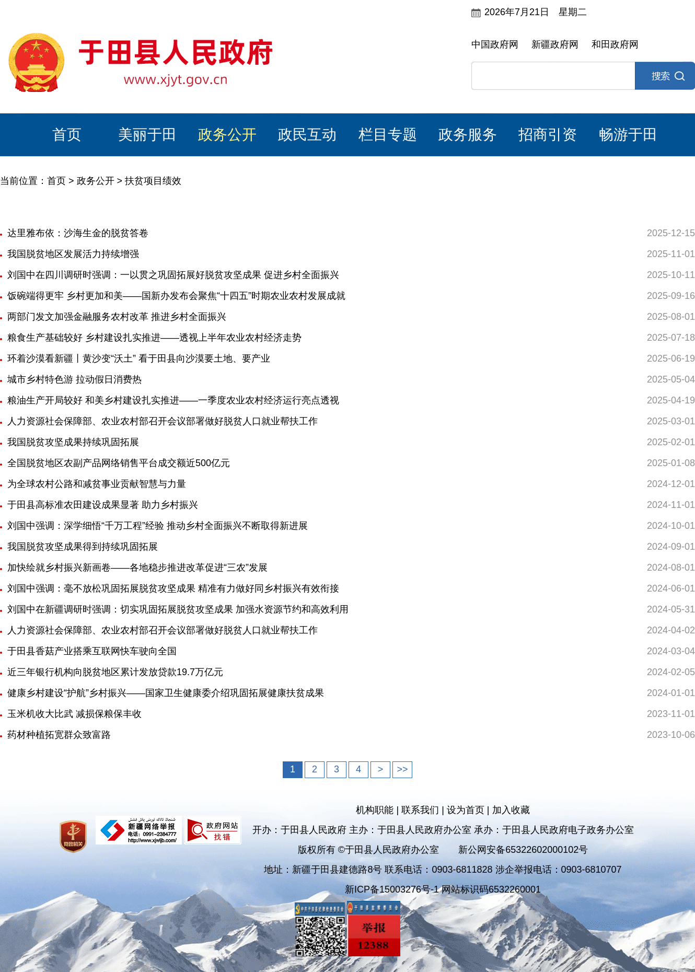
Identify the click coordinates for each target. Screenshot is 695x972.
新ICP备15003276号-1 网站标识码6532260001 (443, 889)
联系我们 (420, 810)
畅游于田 (628, 134)
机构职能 (374, 810)
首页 (67, 134)
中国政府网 (494, 44)
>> (402, 769)
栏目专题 (387, 134)
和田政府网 (615, 44)
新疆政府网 (554, 44)
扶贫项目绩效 (153, 181)
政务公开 (227, 134)
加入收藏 (511, 810)
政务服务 (467, 134)
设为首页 (465, 810)
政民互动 (307, 134)
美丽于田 (147, 134)
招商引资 (547, 134)
